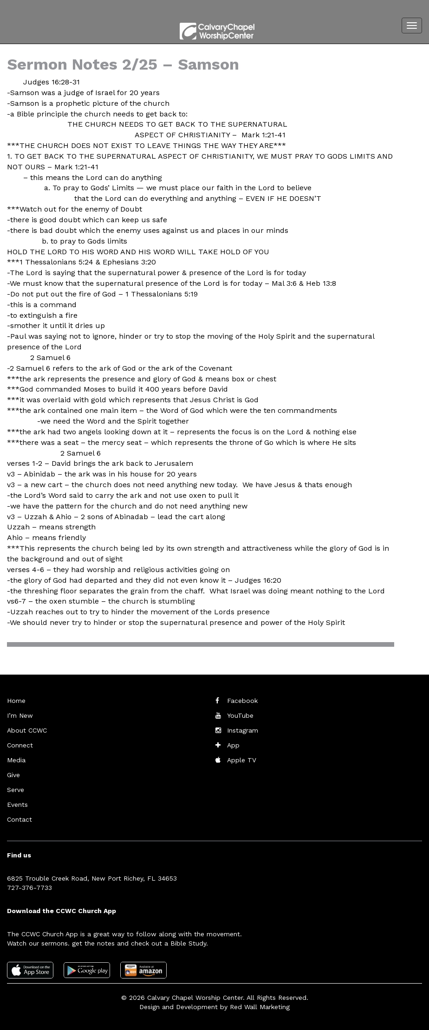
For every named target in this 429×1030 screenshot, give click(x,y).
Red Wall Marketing (260, 1007)
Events (17, 804)
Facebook (242, 700)
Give (13, 775)
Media (16, 760)
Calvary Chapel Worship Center (195, 997)
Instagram (242, 730)
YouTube (240, 715)
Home (16, 700)
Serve (15, 789)
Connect (20, 745)
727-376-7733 (29, 887)
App (233, 745)
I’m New (20, 715)
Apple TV (241, 760)
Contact (19, 819)
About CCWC (27, 730)
